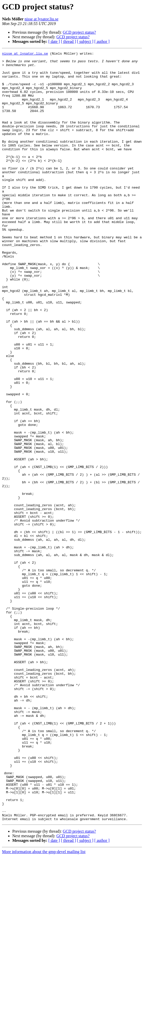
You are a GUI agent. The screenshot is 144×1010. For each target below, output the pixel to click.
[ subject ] (85, 41)
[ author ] (102, 41)
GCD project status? (79, 32)
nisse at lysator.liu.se (41, 19)
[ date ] (54, 41)
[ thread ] (68, 41)
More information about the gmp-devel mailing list (43, 1005)
